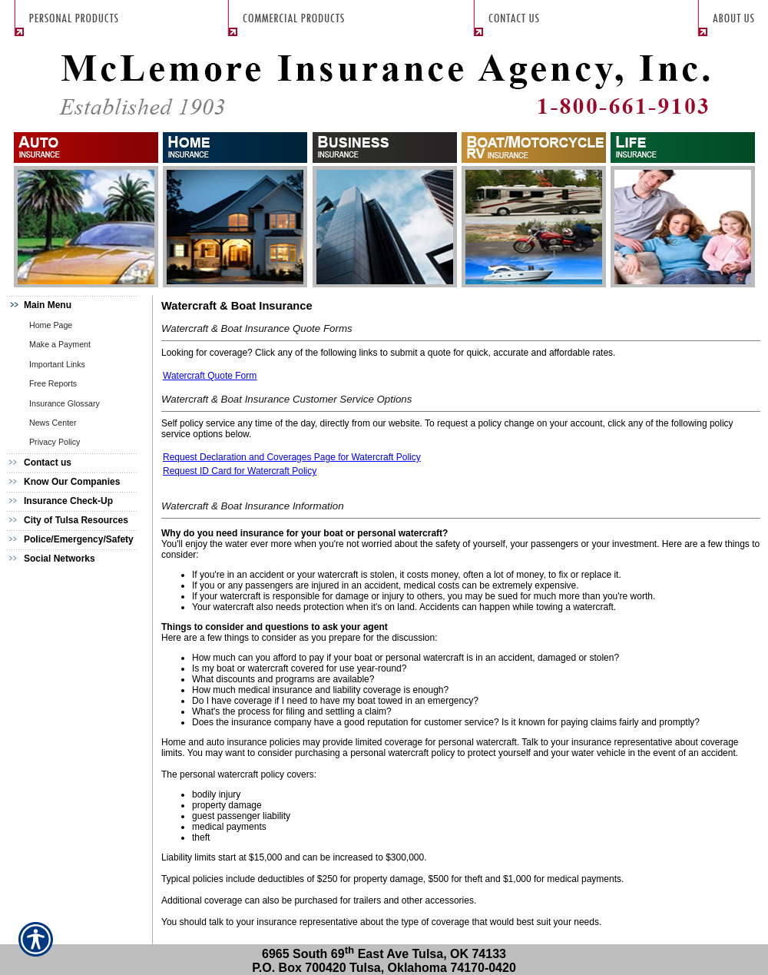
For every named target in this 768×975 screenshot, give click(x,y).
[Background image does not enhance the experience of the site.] (77, 305)
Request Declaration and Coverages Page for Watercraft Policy (292, 457)
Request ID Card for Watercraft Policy (239, 471)
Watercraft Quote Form (210, 375)
